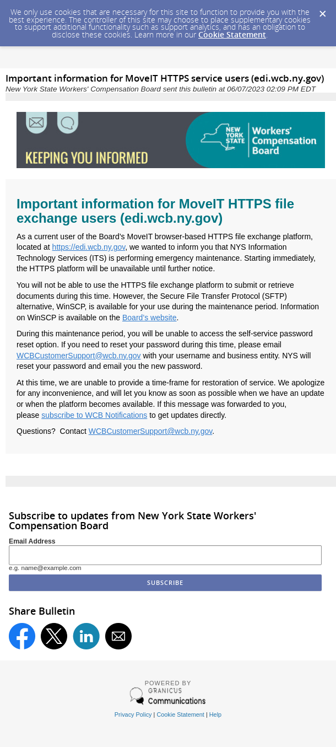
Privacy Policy (133, 714)
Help (215, 714)
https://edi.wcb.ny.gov (89, 247)
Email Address (32, 541)
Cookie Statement (232, 34)
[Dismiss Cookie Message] (322, 10)
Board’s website (149, 317)
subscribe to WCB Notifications (94, 415)
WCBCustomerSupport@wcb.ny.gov (79, 355)
